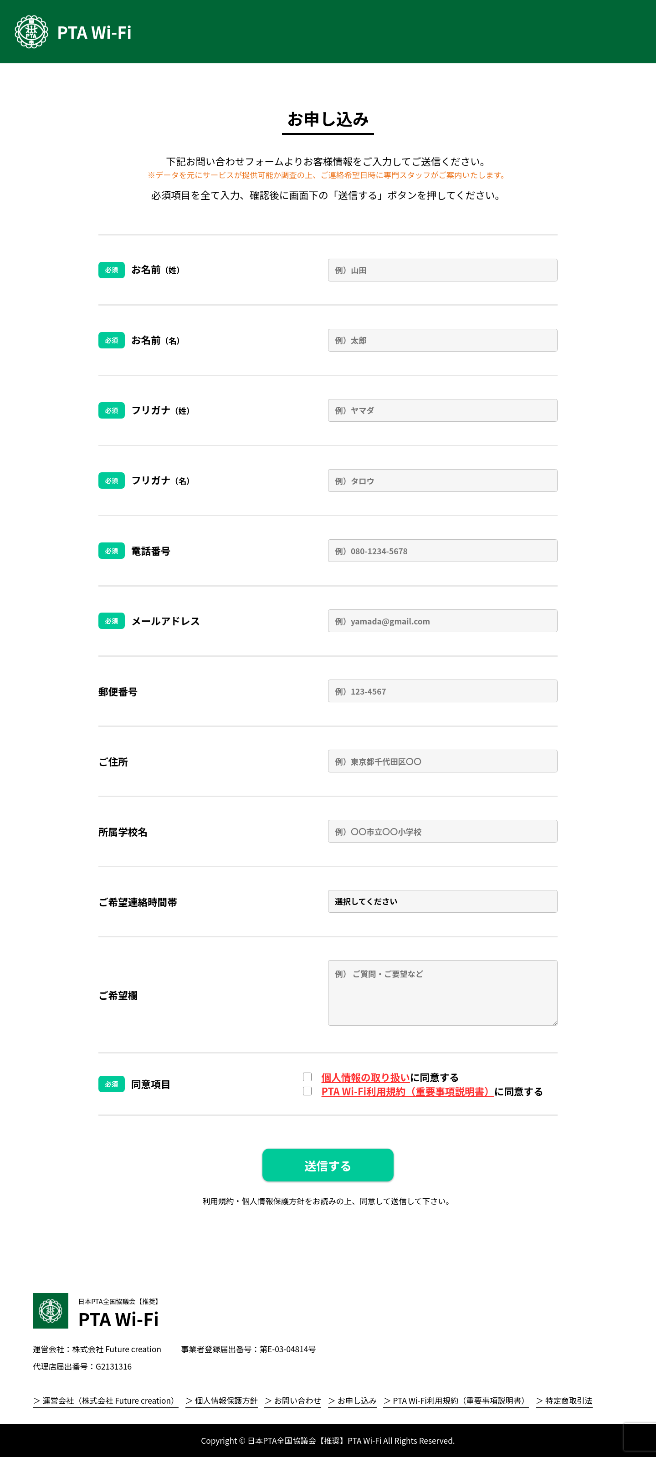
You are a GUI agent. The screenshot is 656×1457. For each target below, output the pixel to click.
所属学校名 (123, 831)
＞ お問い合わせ (292, 1400)
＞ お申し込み (352, 1400)
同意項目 (150, 1084)
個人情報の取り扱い (366, 1077)
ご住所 (113, 761)
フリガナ (162, 410)
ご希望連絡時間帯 (137, 902)
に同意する (390, 1077)
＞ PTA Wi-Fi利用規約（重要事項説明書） (456, 1400)
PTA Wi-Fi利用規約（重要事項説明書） (408, 1091)
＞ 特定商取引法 (564, 1400)
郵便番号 (118, 691)
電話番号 (150, 550)
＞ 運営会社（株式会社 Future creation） (106, 1400)
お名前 (157, 269)
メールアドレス (165, 620)
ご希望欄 (118, 995)
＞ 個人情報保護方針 (221, 1400)
